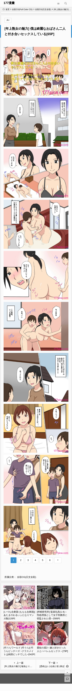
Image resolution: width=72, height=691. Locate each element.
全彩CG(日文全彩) (43, 9)
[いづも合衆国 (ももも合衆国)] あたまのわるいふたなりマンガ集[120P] (19, 615)
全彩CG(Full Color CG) (22, 9)
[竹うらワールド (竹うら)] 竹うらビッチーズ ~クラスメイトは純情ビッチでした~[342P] (19, 651)
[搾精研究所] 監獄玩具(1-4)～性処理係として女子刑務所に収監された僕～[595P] (52, 615)
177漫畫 (9, 3)
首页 (6, 9)
